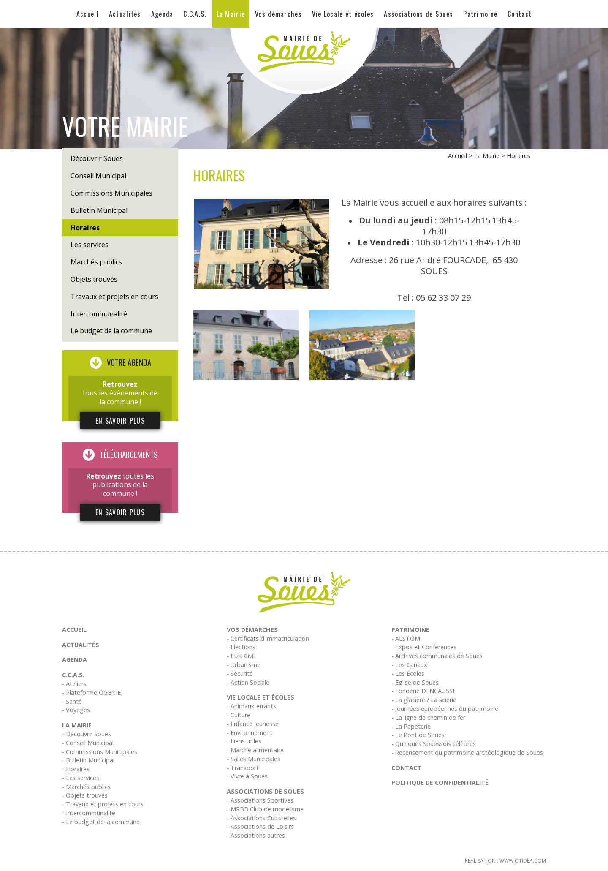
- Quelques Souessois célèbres (433, 744)
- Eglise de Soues (415, 682)
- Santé (72, 701)
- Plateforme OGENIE (91, 693)
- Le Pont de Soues (418, 735)
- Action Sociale (248, 682)
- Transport (243, 768)
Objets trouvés (94, 279)
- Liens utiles (244, 741)
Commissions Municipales (111, 193)
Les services (90, 244)
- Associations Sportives (260, 800)
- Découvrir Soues (86, 734)
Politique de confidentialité (440, 782)
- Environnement (249, 733)
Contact (520, 14)
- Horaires (76, 769)
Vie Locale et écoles (343, 14)
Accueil (87, 14)
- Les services (80, 778)
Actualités (125, 14)
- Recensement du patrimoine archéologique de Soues (467, 753)
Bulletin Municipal (99, 210)
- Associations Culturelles (261, 818)
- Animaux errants (251, 706)
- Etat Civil (241, 656)
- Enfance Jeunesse (253, 724)
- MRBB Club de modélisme (265, 809)
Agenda (162, 14)
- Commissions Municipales (99, 752)
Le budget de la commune (111, 330)
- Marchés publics (86, 787)
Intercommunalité (99, 313)
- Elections (241, 647)
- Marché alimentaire (255, 750)
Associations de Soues (418, 14)
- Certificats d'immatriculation (268, 638)
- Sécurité (240, 674)
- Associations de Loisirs (260, 826)
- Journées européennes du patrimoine (444, 709)
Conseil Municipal (98, 175)
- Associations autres (256, 835)
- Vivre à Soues (247, 776)
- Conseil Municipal (88, 743)
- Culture (238, 715)
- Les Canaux (409, 665)
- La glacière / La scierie (423, 700)
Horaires (85, 227)
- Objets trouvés (85, 795)
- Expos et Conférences (423, 647)
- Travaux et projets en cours (103, 804)
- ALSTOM (405, 638)
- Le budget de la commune (101, 822)
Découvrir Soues (97, 158)
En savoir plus (120, 421)
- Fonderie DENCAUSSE (423, 691)
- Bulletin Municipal (88, 760)
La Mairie (231, 14)
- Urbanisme (244, 665)
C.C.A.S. (194, 14)
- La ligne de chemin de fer (428, 717)
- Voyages (76, 710)
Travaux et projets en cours (114, 296)
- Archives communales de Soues (437, 656)
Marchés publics (96, 262)
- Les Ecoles (407, 674)
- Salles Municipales (253, 759)
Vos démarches (278, 14)
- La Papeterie (411, 726)
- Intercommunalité (88, 813)
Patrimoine (480, 14)
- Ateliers (74, 684)
